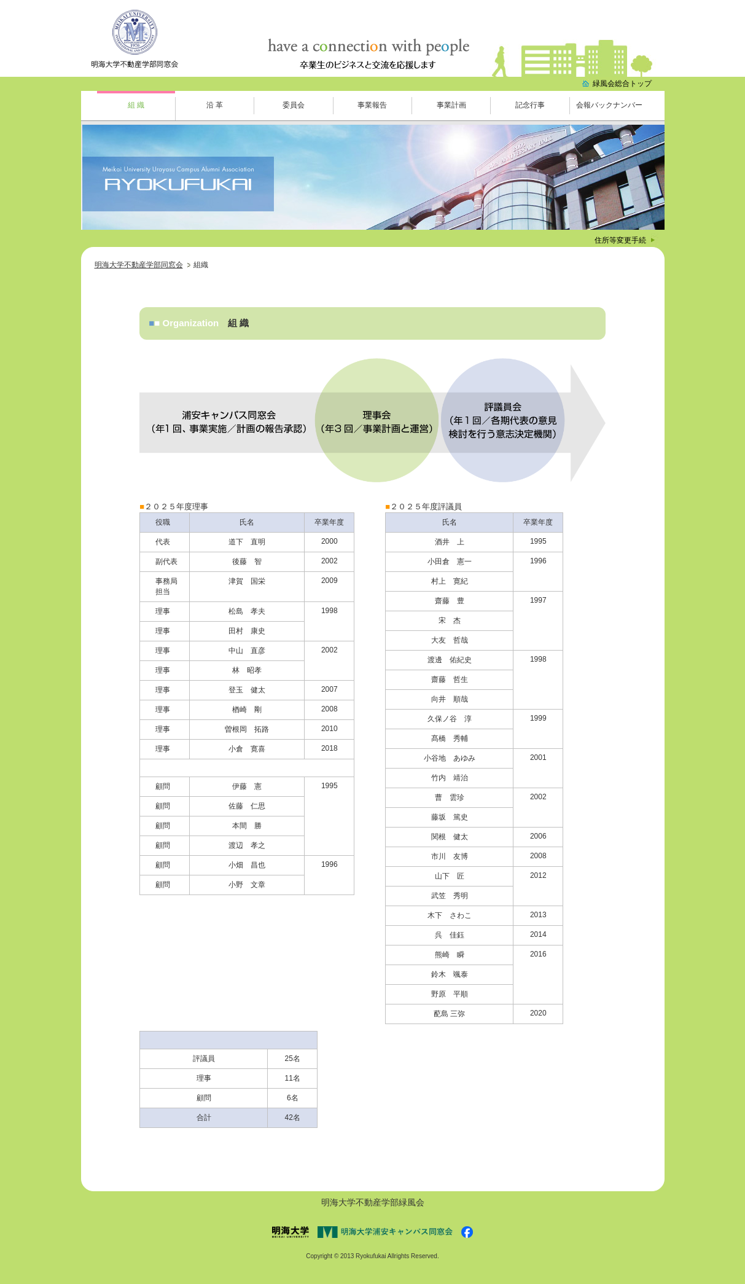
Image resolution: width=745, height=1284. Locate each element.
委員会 (294, 105)
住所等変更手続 (620, 240)
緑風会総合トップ (622, 83)
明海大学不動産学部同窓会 (139, 264)
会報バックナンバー (609, 105)
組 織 (136, 105)
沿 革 (214, 105)
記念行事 (530, 105)
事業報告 (372, 105)
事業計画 (451, 105)
